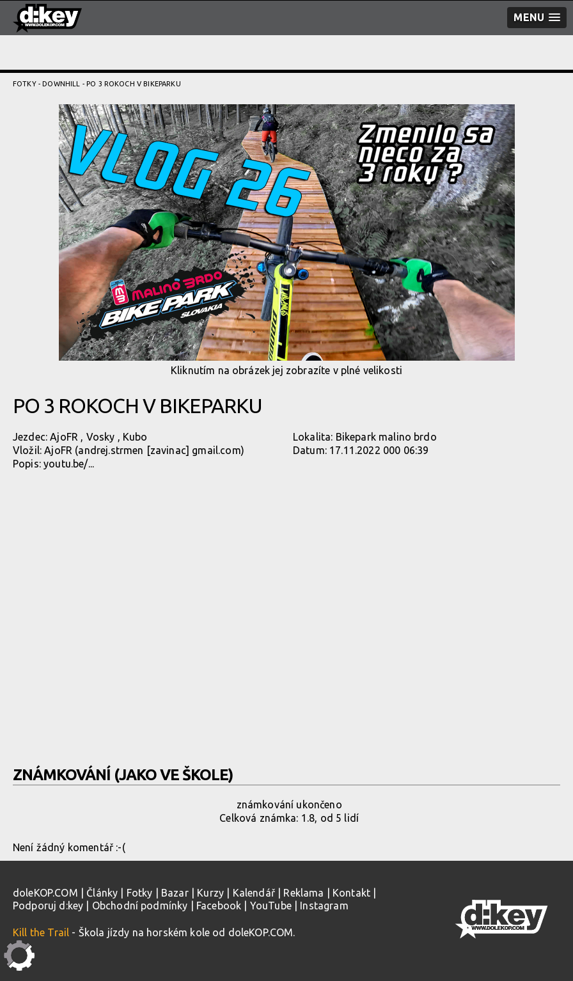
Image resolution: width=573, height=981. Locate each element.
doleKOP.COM (45, 893)
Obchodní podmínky (140, 905)
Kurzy (210, 893)
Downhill (61, 84)
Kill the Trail (41, 932)
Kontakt (351, 893)
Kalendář (254, 893)
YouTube (271, 905)
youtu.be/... (68, 463)
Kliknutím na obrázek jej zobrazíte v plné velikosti (287, 240)
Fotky (24, 84)
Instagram (324, 905)
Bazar (175, 893)
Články (102, 893)
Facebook (218, 905)
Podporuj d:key (48, 905)
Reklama (303, 893)
